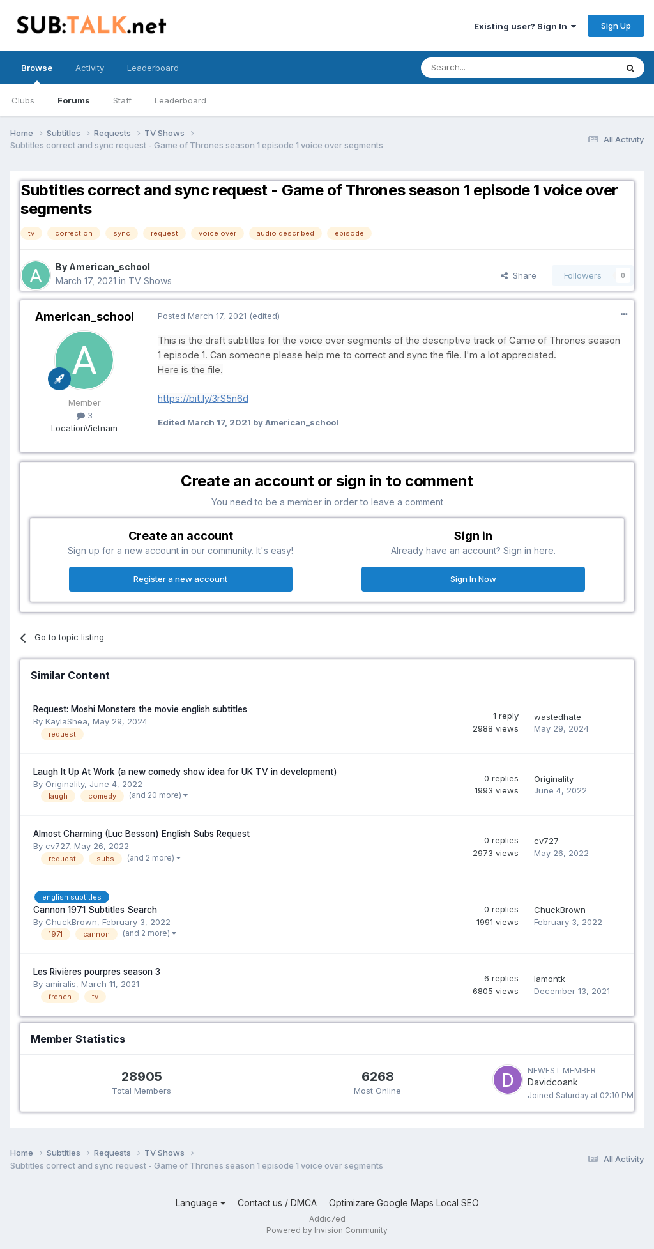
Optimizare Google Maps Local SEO (404, 1202)
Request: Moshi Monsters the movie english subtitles (140, 709)
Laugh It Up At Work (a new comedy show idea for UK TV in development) (185, 772)
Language (200, 1202)
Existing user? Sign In (525, 26)
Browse (36, 73)
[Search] (486, 67)
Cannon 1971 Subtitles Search (95, 910)
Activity (89, 68)
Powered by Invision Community (327, 1230)
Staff (122, 100)
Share (518, 275)
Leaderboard (180, 100)
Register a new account (180, 579)
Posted (202, 315)
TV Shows (150, 280)
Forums (73, 100)
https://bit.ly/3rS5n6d (203, 398)
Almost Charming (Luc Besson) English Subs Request (141, 834)
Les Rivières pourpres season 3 (96, 972)
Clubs (22, 100)
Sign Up (616, 25)
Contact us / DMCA (277, 1202)
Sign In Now (473, 579)
